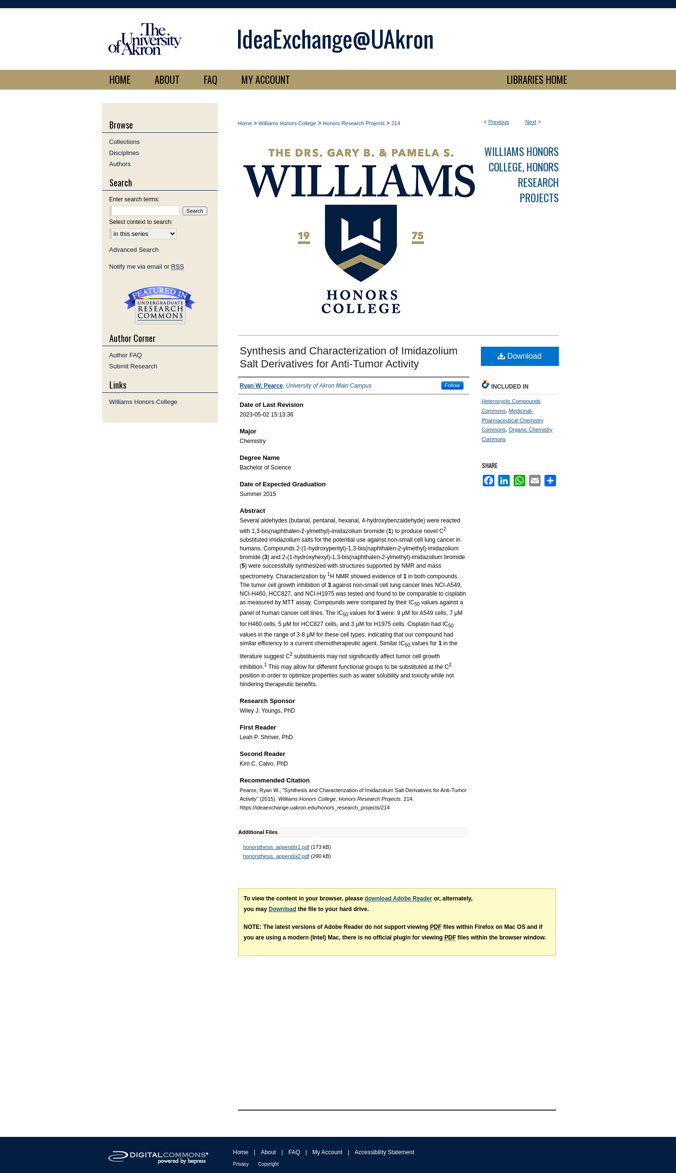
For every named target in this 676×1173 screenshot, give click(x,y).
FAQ (294, 1152)
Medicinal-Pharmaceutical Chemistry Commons (512, 420)
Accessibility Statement (384, 1152)
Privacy (241, 1164)
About (268, 1152)
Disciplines (124, 152)
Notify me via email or (146, 266)
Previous (499, 122)
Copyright (268, 1164)
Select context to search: (140, 222)
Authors (120, 164)
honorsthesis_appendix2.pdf (276, 856)
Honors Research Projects (353, 123)
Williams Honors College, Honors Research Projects (521, 174)
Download (520, 356)
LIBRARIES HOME (537, 79)
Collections (124, 141)
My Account (327, 1152)
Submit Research (133, 366)
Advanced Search (134, 249)
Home (245, 123)
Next (530, 122)
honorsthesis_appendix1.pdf (276, 847)
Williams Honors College (288, 123)
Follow (452, 385)
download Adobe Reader (398, 898)
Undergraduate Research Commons (160, 305)
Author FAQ (125, 355)
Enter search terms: (134, 199)
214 (395, 123)
